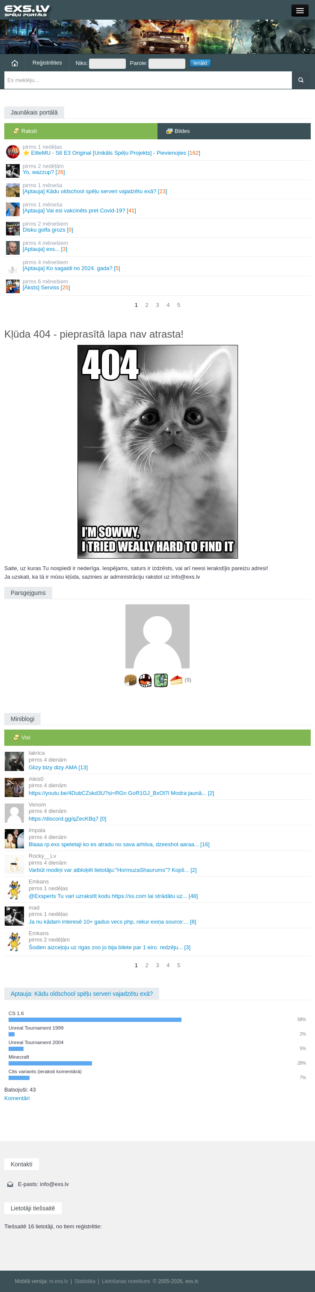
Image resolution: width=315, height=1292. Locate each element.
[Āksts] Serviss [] (158, 285)
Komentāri (17, 1098)
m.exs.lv (58, 1281)
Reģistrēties (47, 62)
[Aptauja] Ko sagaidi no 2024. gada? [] (158, 266)
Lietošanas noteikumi (126, 1281)
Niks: (101, 64)
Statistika (84, 1281)
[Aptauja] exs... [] (158, 247)
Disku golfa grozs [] (158, 228)
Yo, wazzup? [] (158, 170)
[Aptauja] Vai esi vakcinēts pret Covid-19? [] (158, 208)
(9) (187, 680)
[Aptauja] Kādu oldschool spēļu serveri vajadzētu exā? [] (158, 189)
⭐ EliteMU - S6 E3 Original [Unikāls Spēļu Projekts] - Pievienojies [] (158, 151)
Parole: (157, 64)
